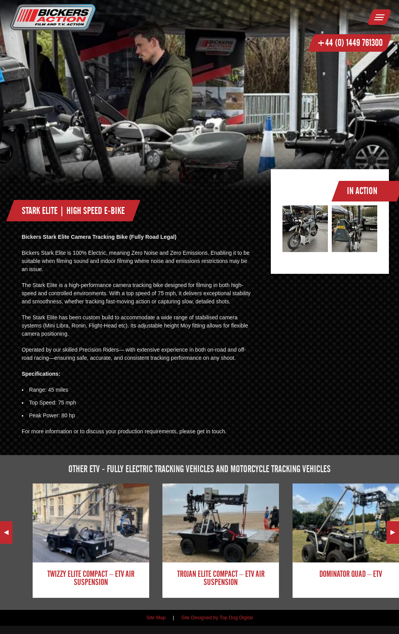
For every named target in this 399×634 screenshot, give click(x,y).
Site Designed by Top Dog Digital (217, 617)
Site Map (156, 617)
